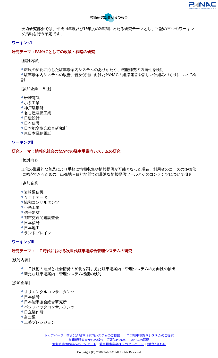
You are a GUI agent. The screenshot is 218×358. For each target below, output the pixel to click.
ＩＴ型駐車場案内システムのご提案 (148, 335)
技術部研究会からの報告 (86, 340)
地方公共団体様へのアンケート (74, 344)
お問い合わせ (156, 344)
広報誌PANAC (116, 340)
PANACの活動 (140, 340)
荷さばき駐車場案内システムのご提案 (93, 335)
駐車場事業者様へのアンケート (122, 344)
